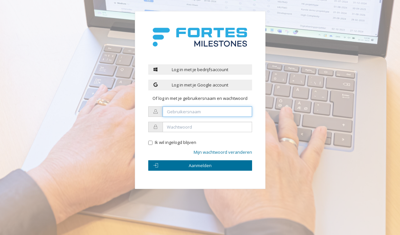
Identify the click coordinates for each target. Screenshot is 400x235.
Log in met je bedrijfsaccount (191, 69)
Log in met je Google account (191, 85)
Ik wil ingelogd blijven (175, 142)
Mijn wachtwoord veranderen (223, 152)
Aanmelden (182, 165)
